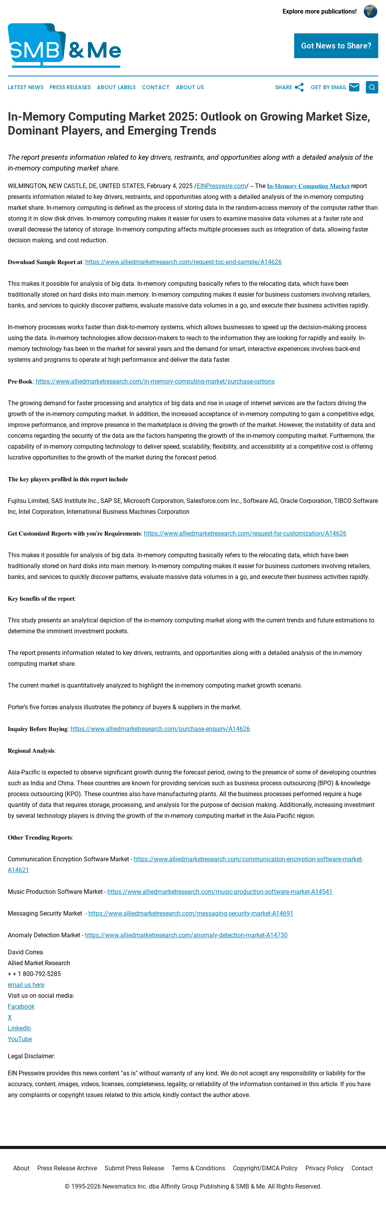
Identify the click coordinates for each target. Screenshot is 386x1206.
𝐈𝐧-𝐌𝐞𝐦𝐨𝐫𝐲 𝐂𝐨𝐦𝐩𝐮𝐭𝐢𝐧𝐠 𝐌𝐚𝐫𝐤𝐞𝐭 (308, 186)
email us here (26, 984)
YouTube (20, 1039)
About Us (190, 87)
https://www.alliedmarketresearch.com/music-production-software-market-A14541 (220, 891)
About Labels (116, 87)
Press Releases (70, 87)
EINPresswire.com (221, 186)
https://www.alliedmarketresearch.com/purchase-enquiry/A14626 (160, 729)
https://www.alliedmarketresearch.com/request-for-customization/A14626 (245, 533)
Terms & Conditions (198, 1168)
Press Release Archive (67, 1168)
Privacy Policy (324, 1168)
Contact (156, 87)
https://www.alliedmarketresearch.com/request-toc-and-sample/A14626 (183, 262)
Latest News (25, 87)
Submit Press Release (134, 1168)
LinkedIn (19, 1028)
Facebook (21, 1006)
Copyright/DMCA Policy (265, 1168)
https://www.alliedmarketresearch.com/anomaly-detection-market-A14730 (186, 935)
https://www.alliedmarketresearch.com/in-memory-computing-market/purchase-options (155, 381)
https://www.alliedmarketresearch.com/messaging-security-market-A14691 (190, 913)
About (21, 1168)
